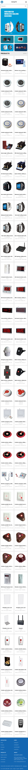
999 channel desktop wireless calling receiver (11, 297)
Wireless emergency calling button (8, 483)
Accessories (3, 761)
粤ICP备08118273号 (18, 766)
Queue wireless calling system (21, 173)
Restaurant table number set (7, 70)
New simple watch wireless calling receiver (10, 194)
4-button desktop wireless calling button (9, 731)
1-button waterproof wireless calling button (10, 401)
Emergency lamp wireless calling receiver (10, 359)
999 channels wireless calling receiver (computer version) (13, 339)
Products (2, 744)
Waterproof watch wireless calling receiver (10, 215)
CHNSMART (16, 744)
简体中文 (21, 768)
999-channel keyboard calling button (9, 586)
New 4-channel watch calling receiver (9, 256)
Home (2, 742)
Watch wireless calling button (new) (8, 380)
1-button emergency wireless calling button (10, 421)
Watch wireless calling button (21, 380)
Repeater (21, 628)
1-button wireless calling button (8, 442)
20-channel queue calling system (8, 173)
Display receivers (4, 754)
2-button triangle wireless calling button (9, 545)
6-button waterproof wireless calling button (10, 669)
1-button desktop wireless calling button (9, 710)
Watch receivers (4, 757)
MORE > (25, 53)
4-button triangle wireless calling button (9, 566)
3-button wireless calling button (8, 463)
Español (17, 768)
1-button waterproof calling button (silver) (10, 91)
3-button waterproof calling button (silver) (10, 111)
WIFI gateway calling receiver (21, 256)
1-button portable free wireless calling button (10, 504)
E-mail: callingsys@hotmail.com (20, 761)
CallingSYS (16, 742)
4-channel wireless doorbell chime (8, 277)
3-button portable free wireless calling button (10, 525)
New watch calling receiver (21, 215)
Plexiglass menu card (7, 607)
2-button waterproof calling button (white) (10, 132)
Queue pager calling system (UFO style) (9, 153)
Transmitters (3, 759)
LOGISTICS (16, 749)
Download (2, 747)
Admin (11, 768)
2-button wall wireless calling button (9, 690)
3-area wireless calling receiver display (9, 318)
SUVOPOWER (16, 747)
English (14, 768)
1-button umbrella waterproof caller (8, 648)
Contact (2, 749)
